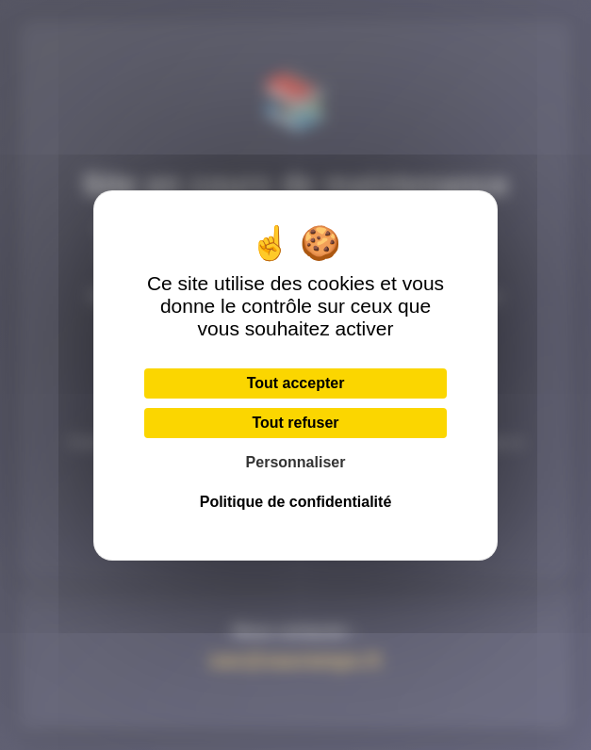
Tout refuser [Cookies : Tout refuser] (295, 423)
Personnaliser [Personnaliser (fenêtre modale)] (296, 462)
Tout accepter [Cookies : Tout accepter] (296, 383)
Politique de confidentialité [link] (296, 502)
